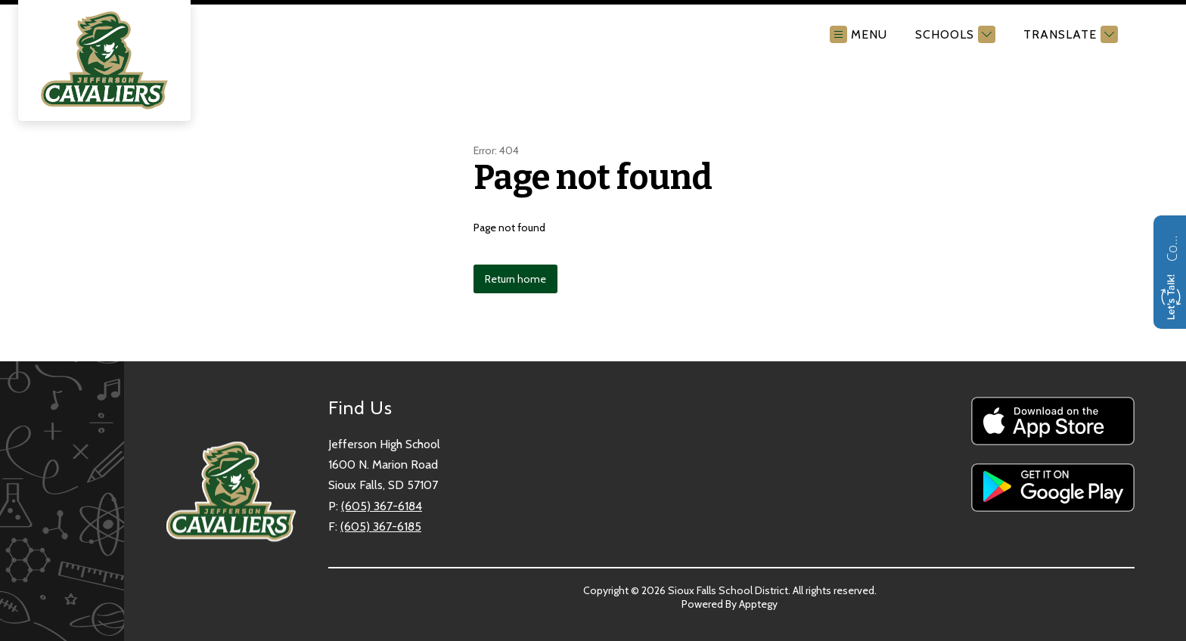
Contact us (1172, 246)
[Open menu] (858, 34)
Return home (515, 279)
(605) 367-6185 (380, 526)
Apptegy (758, 604)
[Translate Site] (1069, 34)
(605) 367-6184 (381, 506)
